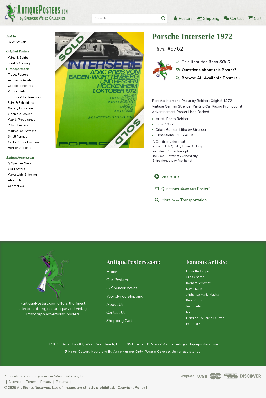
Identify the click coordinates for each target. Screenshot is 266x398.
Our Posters (16, 169)
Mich (189, 312)
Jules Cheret (195, 277)
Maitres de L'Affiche (22, 131)
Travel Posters (18, 74)
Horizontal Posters (21, 148)
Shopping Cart (119, 320)
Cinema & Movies (20, 114)
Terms (31, 381)
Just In (11, 36)
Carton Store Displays (23, 142)
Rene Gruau (194, 300)
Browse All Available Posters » (211, 78)
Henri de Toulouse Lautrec (205, 318)
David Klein (194, 289)
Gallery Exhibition (20, 108)
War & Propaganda (21, 119)
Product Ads (16, 91)
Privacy (45, 381)
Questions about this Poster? (209, 70)
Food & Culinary (19, 63)
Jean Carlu (193, 306)
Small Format (17, 136)
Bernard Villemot (198, 283)
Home (111, 271)
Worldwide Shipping (22, 175)
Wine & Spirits (18, 57)
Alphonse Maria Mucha (202, 294)
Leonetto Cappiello (199, 271)
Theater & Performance (25, 97)
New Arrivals (17, 42)
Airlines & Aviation (21, 80)
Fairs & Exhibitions (21, 103)
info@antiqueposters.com (197, 344)
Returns (62, 381)
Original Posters (17, 51)
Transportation (18, 69)
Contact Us (16, 186)
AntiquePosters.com (20, 157)
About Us (14, 180)
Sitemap (15, 381)
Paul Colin (193, 324)
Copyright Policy (131, 387)
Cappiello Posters (20, 86)
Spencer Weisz (20, 163)
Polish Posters (18, 125)
